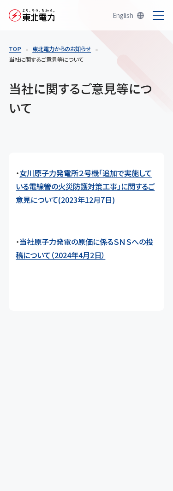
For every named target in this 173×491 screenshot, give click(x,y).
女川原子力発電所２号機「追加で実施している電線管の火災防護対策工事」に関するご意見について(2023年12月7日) (85, 186)
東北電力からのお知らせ (61, 49)
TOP (15, 49)
